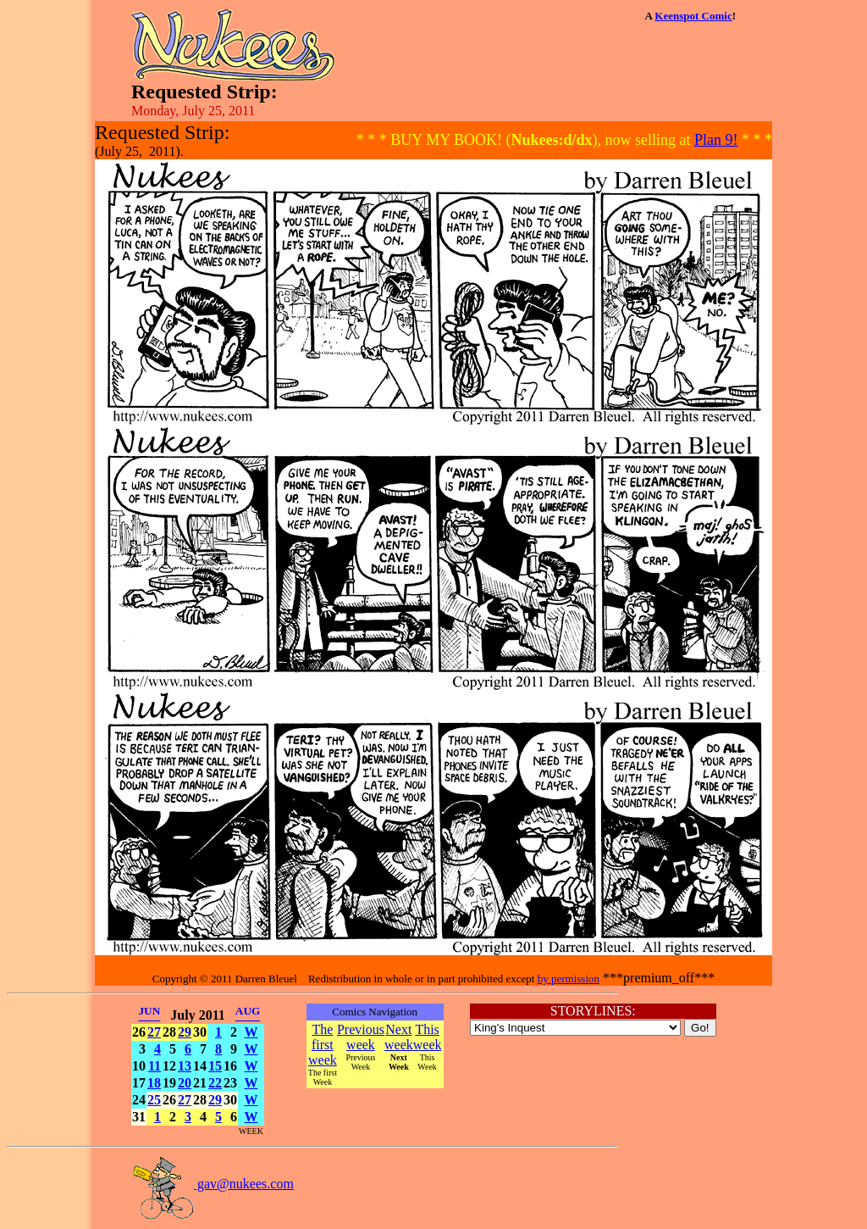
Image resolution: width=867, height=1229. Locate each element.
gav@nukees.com (212, 1183)
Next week (398, 1037)
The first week (322, 1044)
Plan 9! (716, 139)
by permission (568, 978)
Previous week (360, 1037)
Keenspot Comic (693, 15)
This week (427, 1037)
